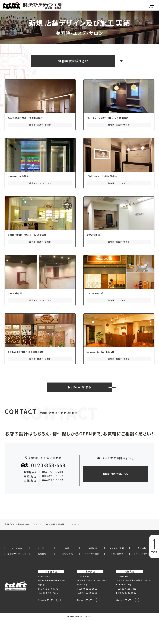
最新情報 (42, 554)
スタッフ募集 (67, 554)
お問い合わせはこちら (115, 474)
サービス (42, 548)
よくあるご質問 (117, 548)
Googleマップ (45, 600)
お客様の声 (92, 548)
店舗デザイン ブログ (17, 554)
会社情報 (142, 548)
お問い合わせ (117, 554)
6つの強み (17, 548)
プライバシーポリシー (142, 554)
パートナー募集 (92, 554)
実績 (67, 548)
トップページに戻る (79, 387)
